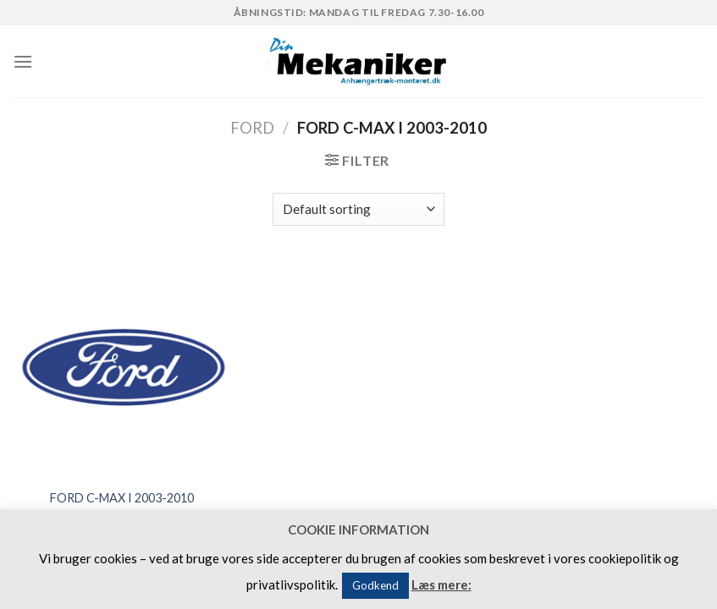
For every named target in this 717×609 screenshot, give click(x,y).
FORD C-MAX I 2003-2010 (122, 498)
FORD (252, 127)
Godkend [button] (375, 585)
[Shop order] (358, 209)
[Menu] (23, 61)
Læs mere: (441, 584)
